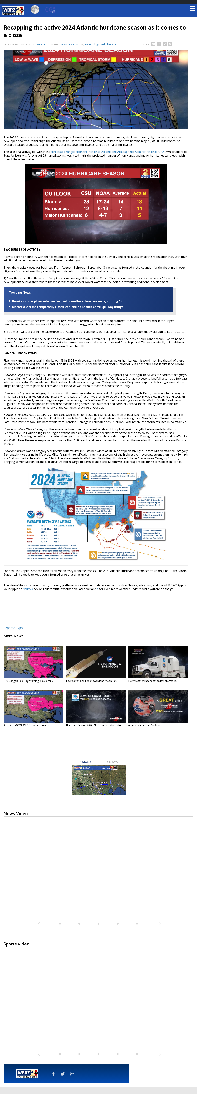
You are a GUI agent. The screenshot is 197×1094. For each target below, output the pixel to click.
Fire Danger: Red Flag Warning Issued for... (28, 681)
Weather (41, 44)
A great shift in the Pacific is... (145, 725)
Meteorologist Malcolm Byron (101, 44)
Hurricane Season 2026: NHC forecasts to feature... (95, 725)
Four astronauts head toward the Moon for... (91, 681)
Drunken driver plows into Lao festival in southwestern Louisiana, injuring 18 (67, 301)
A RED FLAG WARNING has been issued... (27, 725)
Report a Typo (13, 628)
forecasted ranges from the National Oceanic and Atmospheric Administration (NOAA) (108, 152)
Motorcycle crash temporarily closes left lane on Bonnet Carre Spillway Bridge (68, 307)
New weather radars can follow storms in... (152, 681)
